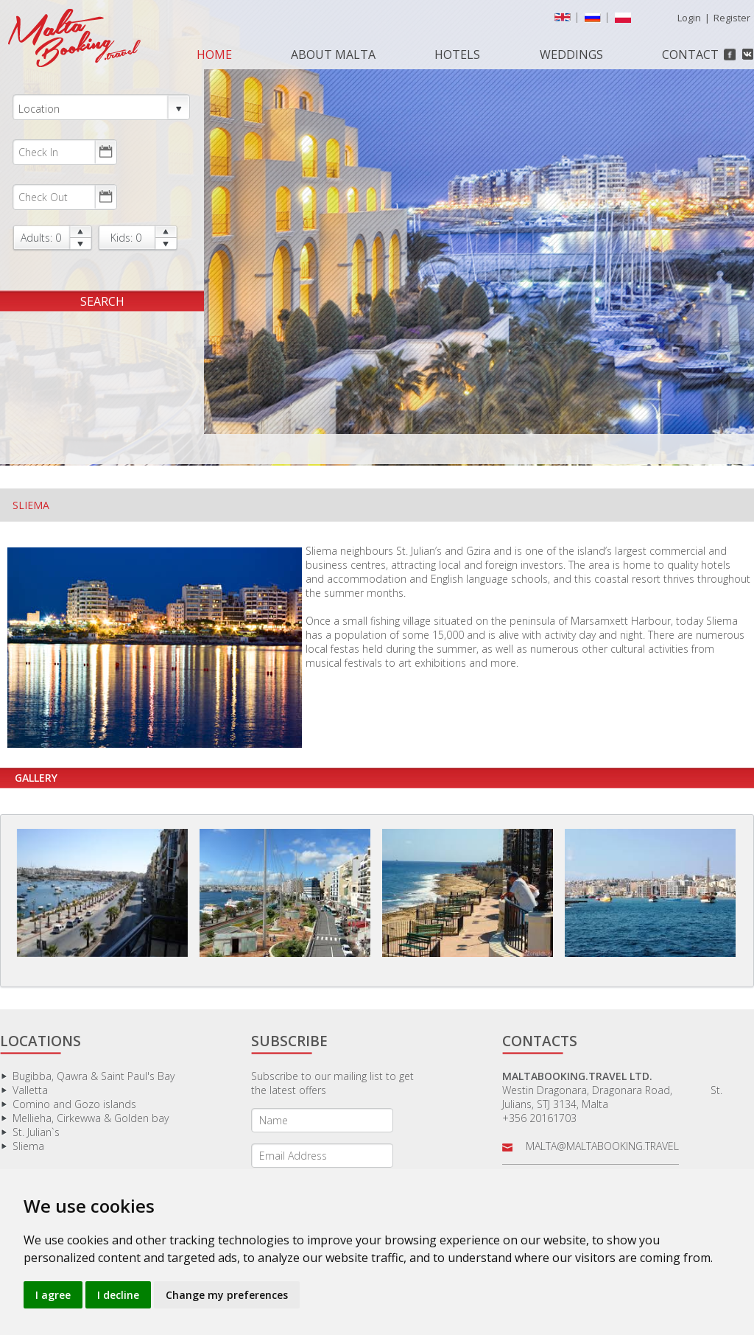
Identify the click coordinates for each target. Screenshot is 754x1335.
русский (595, 21)
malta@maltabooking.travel (602, 1146)
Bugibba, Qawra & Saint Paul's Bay (94, 1076)
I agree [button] (53, 1295)
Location (101, 107)
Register (732, 17)
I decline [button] (118, 1295)
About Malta (333, 54)
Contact (690, 54)
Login (689, 17)
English (565, 21)
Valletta (30, 1090)
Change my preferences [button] (227, 1295)
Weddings (571, 54)
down (80, 244)
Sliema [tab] (31, 505)
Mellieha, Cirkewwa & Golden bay (91, 1118)
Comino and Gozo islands (74, 1104)
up (80, 232)
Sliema (28, 1146)
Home (214, 54)
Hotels (457, 54)
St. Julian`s (36, 1132)
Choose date (105, 151)
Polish (626, 21)
